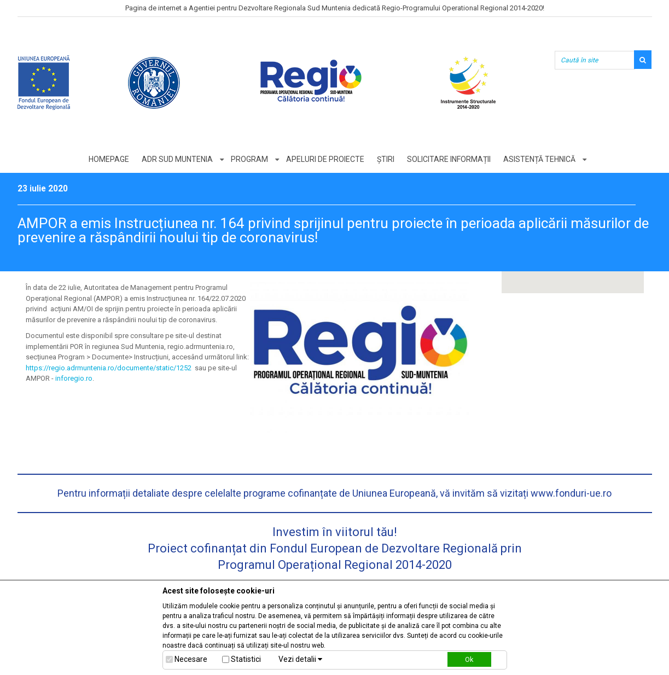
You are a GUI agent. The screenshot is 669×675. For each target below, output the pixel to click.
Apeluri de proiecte (325, 159)
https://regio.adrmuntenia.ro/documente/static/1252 (108, 368)
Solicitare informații (449, 159)
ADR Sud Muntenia (177, 159)
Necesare (190, 659)
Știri (385, 159)
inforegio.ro (73, 378)
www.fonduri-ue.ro (571, 493)
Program (249, 159)
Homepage (109, 159)
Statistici (246, 659)
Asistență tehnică (539, 159)
